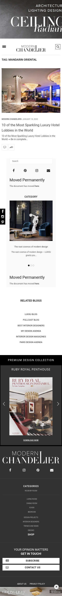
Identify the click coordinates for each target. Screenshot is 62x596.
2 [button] (31, 265)
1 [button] (29, 265)
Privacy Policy (37, 584)
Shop (31, 534)
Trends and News (30, 526)
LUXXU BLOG (31, 314)
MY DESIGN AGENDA (31, 331)
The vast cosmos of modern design (31, 246)
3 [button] (33, 265)
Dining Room (32, 503)
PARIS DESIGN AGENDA (31, 342)
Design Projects (31, 517)
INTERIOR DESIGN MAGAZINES (31, 336)
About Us (21, 584)
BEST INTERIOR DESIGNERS (31, 325)
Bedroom (32, 512)
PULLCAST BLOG (31, 320)
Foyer (31, 508)
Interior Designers (31, 522)
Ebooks (31, 530)
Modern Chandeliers (11, 119)
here (37, 186)
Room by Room (31, 491)
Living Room (32, 499)
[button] (58, 404)
